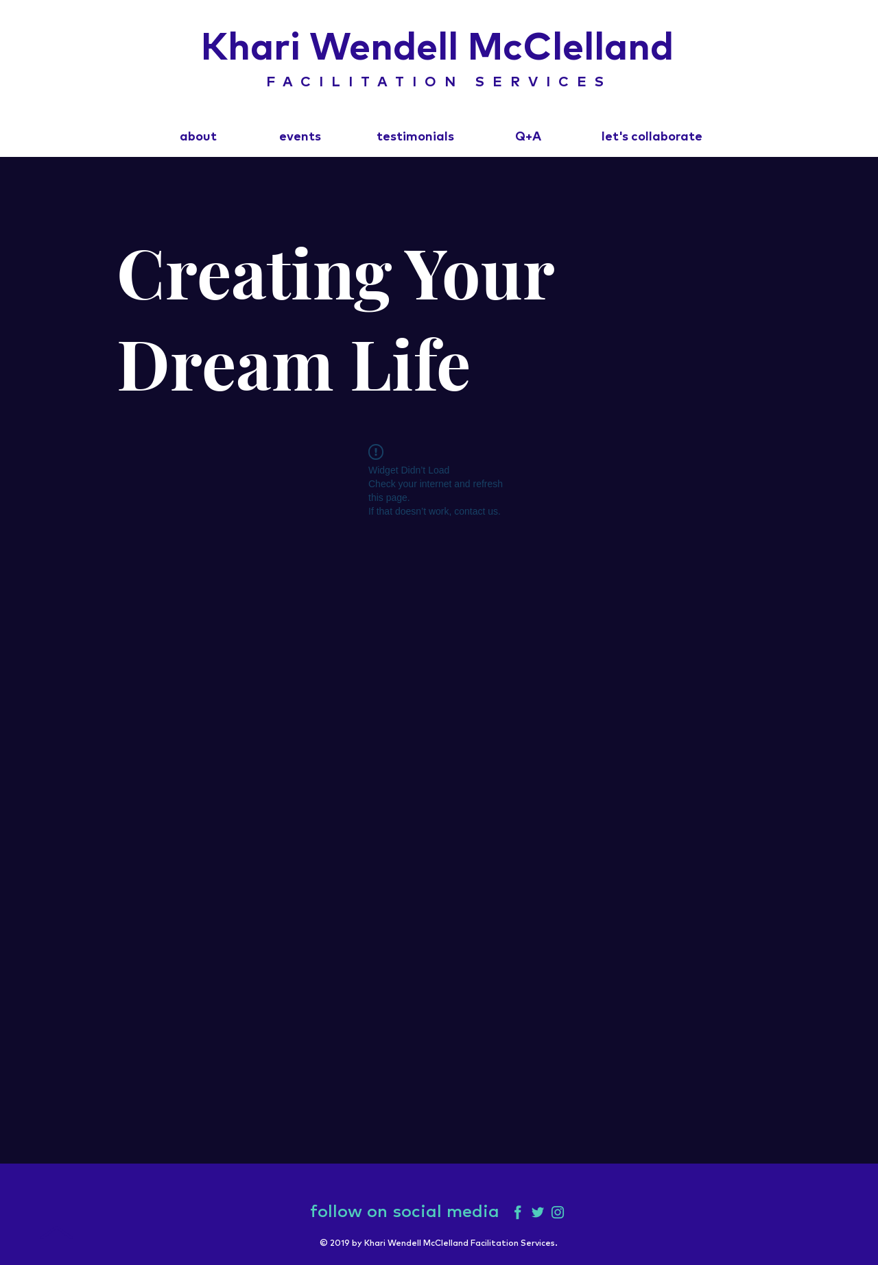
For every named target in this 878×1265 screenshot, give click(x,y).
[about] (198, 137)
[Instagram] (557, 1212)
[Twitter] (537, 1212)
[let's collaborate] (652, 137)
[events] (300, 137)
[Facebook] (517, 1212)
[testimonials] (415, 137)
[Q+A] (527, 137)
